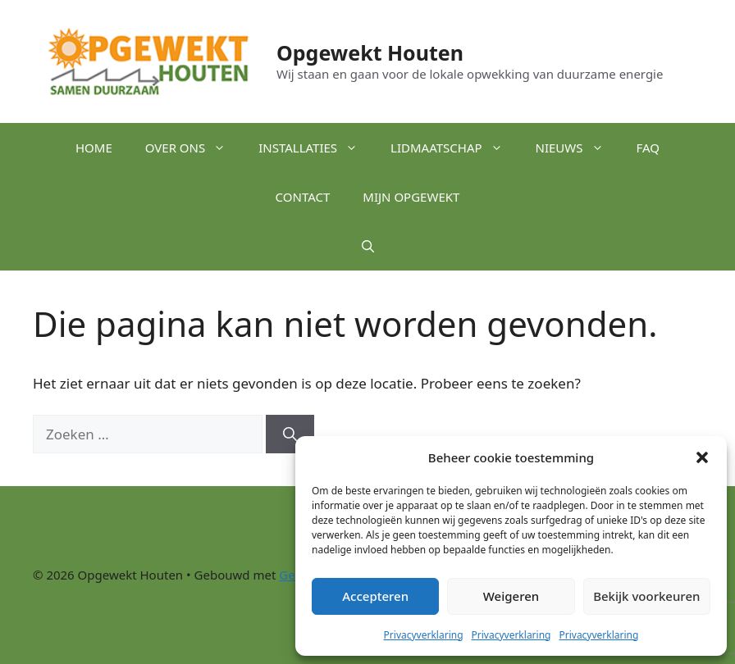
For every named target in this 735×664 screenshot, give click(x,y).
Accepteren (375, 596)
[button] (702, 457)
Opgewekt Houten (369, 52)
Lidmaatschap (454, 147)
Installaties (316, 147)
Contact (303, 197)
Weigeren (511, 596)
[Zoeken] (290, 434)
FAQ (648, 147)
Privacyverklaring (423, 635)
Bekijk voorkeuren (646, 596)
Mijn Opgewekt (411, 197)
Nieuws (578, 147)
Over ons (194, 147)
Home (93, 147)
